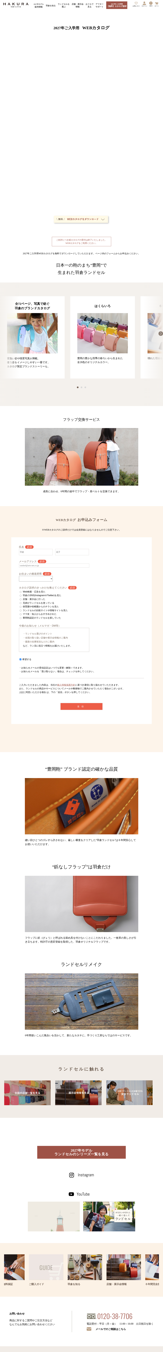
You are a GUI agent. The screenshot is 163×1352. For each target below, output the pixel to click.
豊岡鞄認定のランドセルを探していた (42, 618)
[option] (32, 337)
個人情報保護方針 (66, 685)
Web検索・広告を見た (34, 591)
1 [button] (78, 387)
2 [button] (81, 387)
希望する (26, 659)
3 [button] (85, 387)
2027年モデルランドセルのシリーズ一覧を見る (81, 1152)
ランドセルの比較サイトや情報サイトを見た (45, 610)
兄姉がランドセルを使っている (38, 603)
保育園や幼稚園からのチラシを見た (41, 606)
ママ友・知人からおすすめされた (39, 614)
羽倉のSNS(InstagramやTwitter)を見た (42, 595)
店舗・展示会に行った (34, 599)
